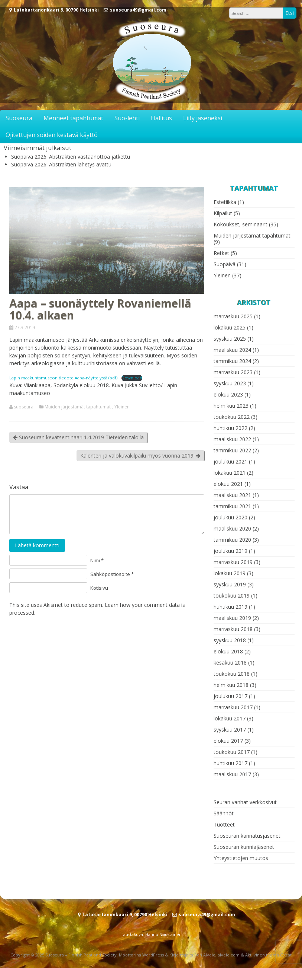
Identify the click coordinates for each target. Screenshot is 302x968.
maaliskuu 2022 (232, 439)
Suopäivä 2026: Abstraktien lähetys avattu (61, 164)
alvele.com (229, 955)
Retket (221, 253)
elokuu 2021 (228, 483)
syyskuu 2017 (230, 729)
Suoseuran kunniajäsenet (244, 846)
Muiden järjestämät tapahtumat (78, 407)
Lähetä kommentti (37, 545)
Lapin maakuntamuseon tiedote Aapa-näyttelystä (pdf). (63, 377)
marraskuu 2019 (233, 562)
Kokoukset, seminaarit (240, 224)
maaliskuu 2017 (232, 774)
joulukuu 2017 (230, 696)
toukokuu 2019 (232, 595)
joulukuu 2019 (230, 550)
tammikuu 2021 (232, 506)
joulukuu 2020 (230, 517)
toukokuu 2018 (232, 673)
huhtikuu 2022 (230, 428)
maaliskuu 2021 (232, 495)
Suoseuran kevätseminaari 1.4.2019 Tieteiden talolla (78, 437)
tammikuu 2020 (232, 539)
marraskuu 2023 (233, 372)
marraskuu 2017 (233, 707)
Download (131, 377)
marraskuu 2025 (233, 316)
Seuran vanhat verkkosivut (245, 802)
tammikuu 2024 (232, 360)
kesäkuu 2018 (230, 662)
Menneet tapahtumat (73, 118)
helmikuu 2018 (231, 684)
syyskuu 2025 (230, 338)
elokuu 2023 (228, 394)
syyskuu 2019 (230, 584)
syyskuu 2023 (230, 383)
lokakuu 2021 (230, 472)
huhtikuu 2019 (230, 606)
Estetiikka (225, 202)
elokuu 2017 (228, 740)
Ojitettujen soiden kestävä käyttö (52, 135)
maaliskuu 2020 (232, 528)
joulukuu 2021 (230, 461)
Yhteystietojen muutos (241, 858)
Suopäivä (225, 264)
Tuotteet (224, 824)
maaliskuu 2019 (232, 617)
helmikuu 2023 (231, 405)
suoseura (23, 407)
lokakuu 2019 (230, 573)
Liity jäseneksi (202, 118)
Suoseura (19, 118)
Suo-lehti (127, 118)
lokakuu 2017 (230, 718)
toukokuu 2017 (232, 751)
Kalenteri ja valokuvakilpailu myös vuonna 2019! (140, 455)
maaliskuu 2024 (232, 349)
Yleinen (122, 407)
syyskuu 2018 (230, 640)
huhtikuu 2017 (230, 763)
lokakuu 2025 (230, 327)
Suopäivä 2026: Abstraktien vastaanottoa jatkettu (70, 156)
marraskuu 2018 (233, 629)
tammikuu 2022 (232, 450)
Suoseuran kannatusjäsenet (247, 835)
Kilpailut (223, 213)
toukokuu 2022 (232, 416)
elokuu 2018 (228, 651)
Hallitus (161, 118)
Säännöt (224, 813)
